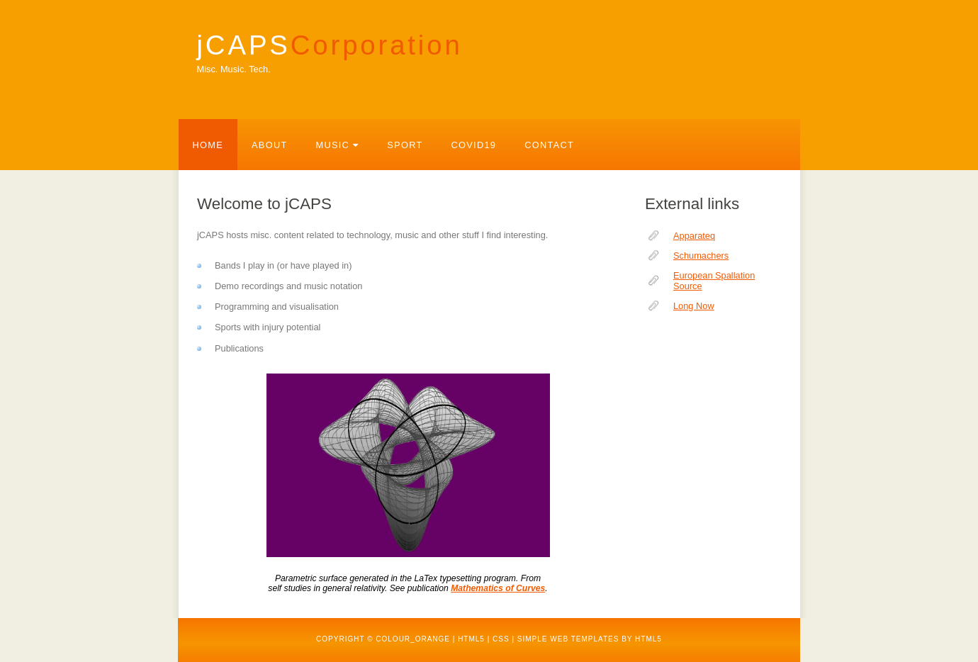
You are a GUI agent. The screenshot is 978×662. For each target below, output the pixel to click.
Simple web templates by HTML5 (589, 639)
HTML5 (471, 639)
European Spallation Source (714, 280)
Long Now (693, 306)
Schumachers (701, 255)
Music (337, 145)
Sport (404, 145)
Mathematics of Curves (498, 588)
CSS (501, 639)
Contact (549, 145)
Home (208, 145)
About (269, 145)
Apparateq (694, 235)
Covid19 (474, 145)
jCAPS (330, 45)
